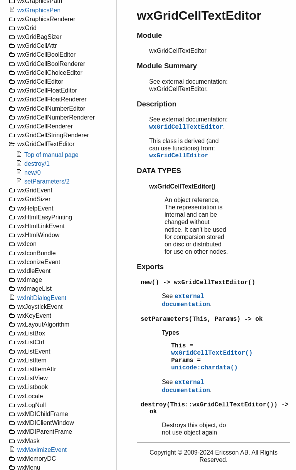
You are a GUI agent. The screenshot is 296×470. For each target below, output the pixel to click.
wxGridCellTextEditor (186, 127)
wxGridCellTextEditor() (211, 353)
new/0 (32, 172)
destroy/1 (37, 163)
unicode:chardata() (204, 367)
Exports (150, 267)
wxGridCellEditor (179, 155)
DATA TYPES (159, 171)
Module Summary (167, 66)
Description (157, 104)
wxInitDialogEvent (41, 298)
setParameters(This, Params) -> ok (202, 319)
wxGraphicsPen (39, 10)
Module (149, 35)
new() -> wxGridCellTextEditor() (198, 282)
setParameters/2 (46, 181)
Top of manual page (51, 155)
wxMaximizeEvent (42, 449)
